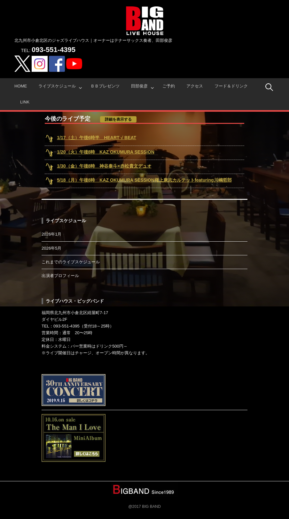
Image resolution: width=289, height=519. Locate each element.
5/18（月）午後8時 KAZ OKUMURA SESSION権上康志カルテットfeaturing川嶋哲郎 (144, 180)
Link (24, 102)
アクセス (194, 86)
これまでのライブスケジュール (71, 262)
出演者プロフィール (60, 275)
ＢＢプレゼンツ (105, 86)
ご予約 (168, 86)
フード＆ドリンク (231, 86)
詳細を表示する (118, 119)
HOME (20, 86)
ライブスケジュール (57, 86)
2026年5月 (52, 248)
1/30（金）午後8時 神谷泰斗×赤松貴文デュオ (104, 166)
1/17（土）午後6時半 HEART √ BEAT (96, 137)
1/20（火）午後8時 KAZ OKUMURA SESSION (105, 151)
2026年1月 (52, 234)
